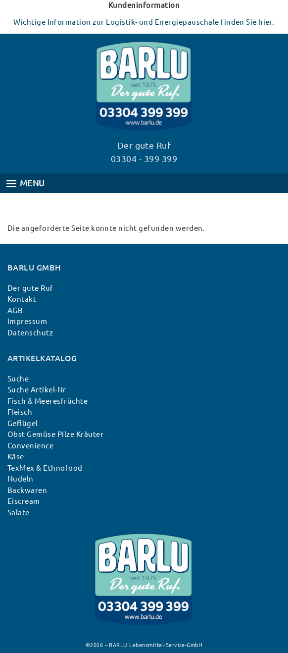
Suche (18, 379)
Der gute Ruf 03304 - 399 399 (144, 151)
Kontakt (21, 299)
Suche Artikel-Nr (36, 389)
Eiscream (23, 501)
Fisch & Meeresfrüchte (47, 401)
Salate (18, 512)
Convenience (30, 445)
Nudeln (20, 479)
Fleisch (19, 412)
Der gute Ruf (30, 288)
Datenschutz (30, 332)
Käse (15, 456)
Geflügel (22, 423)
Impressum (27, 321)
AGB (15, 310)
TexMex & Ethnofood (45, 468)
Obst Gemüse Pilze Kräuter (55, 434)
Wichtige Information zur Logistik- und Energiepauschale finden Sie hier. (144, 22)
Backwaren (27, 490)
